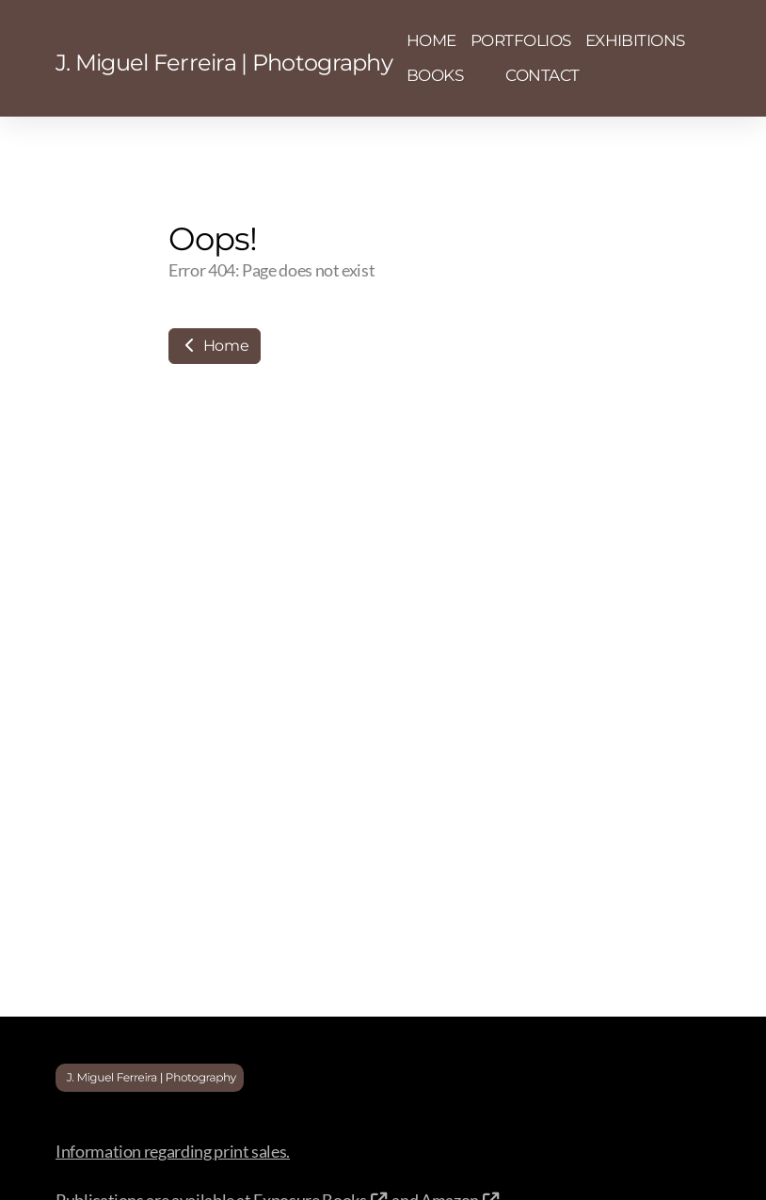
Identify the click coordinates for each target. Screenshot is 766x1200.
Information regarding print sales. (173, 1151)
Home (214, 346)
